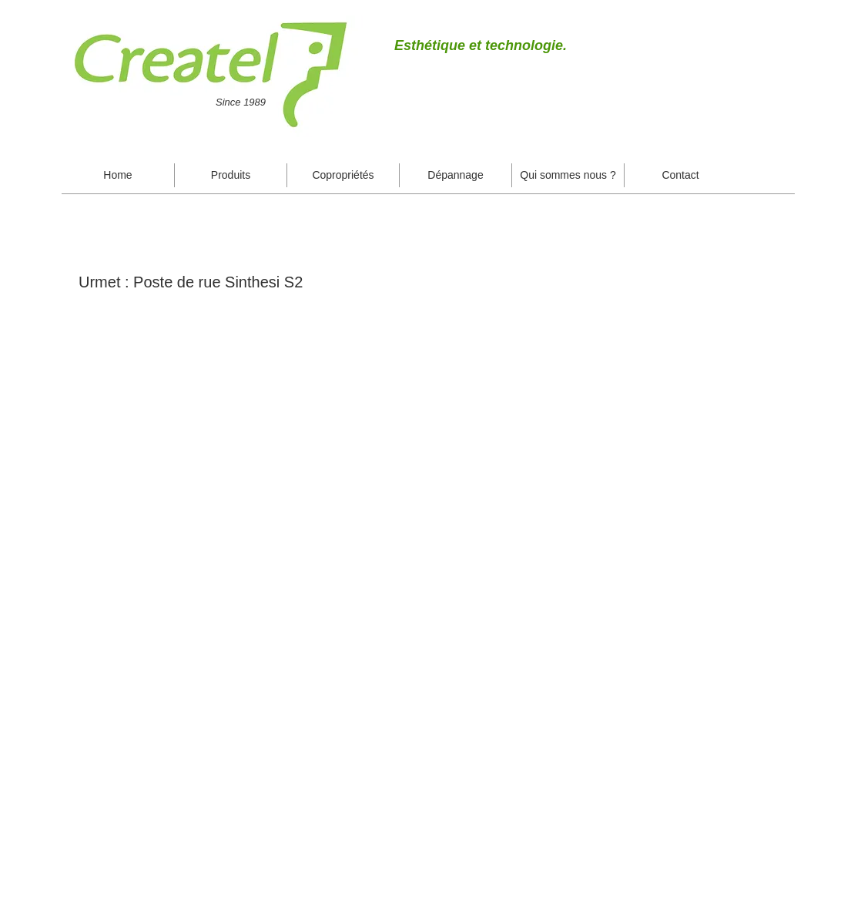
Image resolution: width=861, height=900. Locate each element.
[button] (230, 175)
